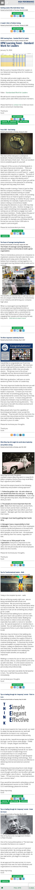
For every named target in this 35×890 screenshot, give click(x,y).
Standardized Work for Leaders (17, 93)
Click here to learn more (17, 318)
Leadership (13, 121)
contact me (17, 105)
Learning (4, 121)
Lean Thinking (24, 121)
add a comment (17, 13)
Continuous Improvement (9, 123)
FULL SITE (17, 888)
